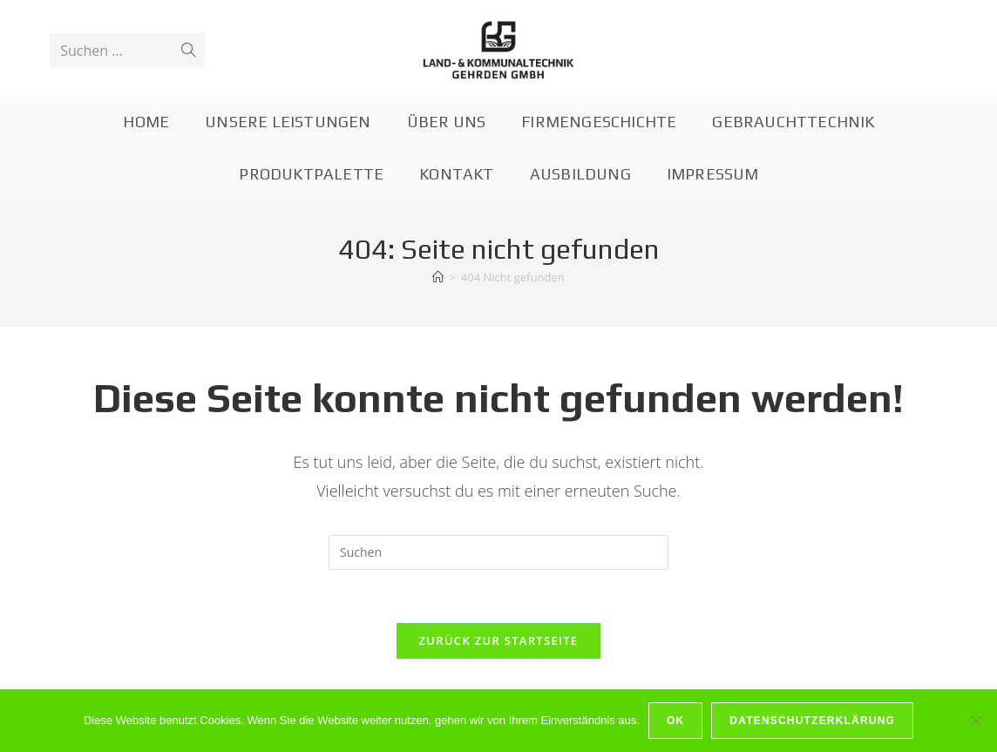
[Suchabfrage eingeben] (498, 552)
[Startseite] (438, 277)
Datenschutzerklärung (812, 721)
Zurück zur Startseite (499, 640)
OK (675, 721)
